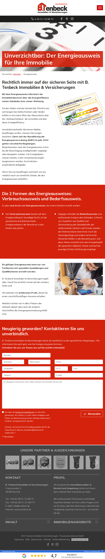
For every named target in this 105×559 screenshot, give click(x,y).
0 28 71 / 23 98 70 (44, 19)
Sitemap (47, 539)
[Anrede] (26, 355)
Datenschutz (36, 539)
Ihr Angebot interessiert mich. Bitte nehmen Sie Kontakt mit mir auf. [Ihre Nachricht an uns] (52, 394)
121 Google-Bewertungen (72, 557)
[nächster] (96, 462)
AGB (27, 539)
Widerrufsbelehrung (61, 539)
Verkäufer (17, 74)
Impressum (19, 539)
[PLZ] (61, 368)
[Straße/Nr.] (26, 368)
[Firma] (79, 362)
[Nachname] (39, 362)
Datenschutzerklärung (24, 412)
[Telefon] (26, 375)
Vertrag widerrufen (80, 539)
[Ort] (87, 368)
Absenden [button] (94, 413)
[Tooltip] (102, 551)
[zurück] (8, 462)
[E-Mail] (79, 375)
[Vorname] (13, 362)
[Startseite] (52, 7)
